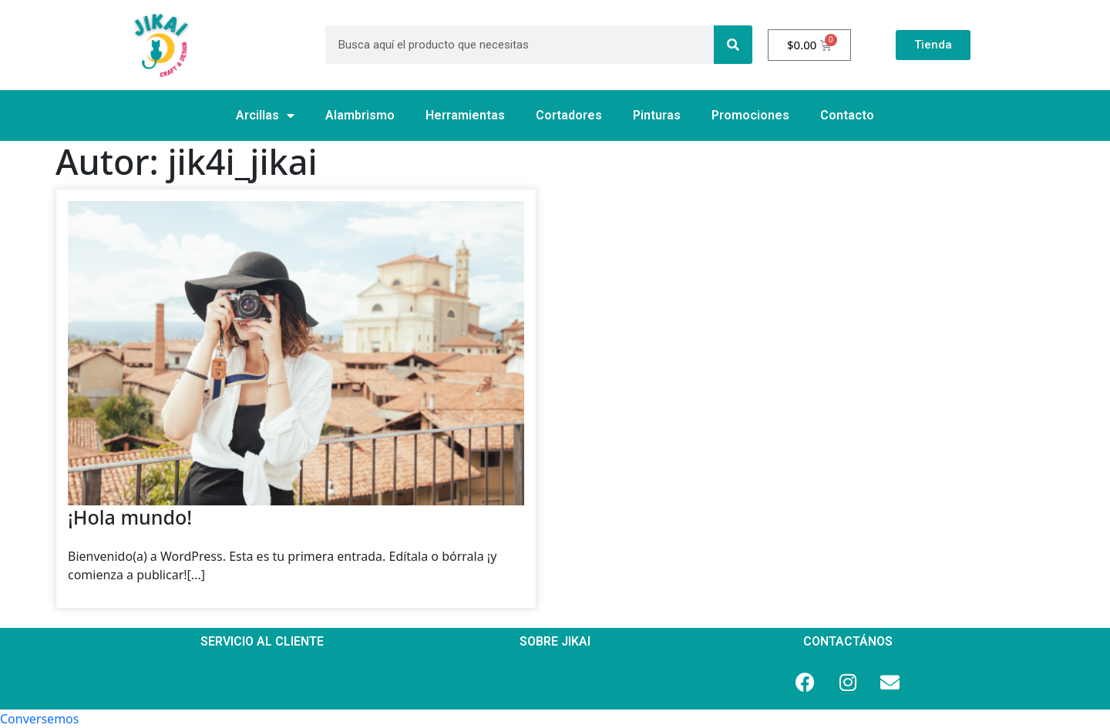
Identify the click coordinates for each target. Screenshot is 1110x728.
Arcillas (265, 115)
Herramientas (465, 115)
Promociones (750, 115)
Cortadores (569, 115)
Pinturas (657, 115)
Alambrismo (360, 115)
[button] (39, 718)
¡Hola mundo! (130, 517)
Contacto (847, 115)
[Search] (733, 44)
